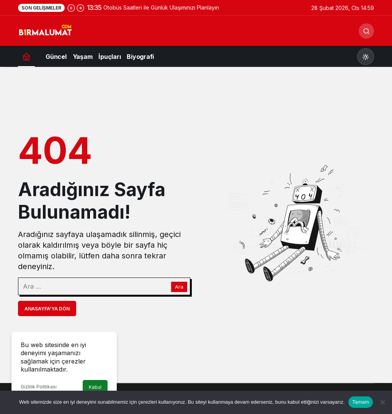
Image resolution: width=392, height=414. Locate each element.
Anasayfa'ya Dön (47, 309)
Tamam (360, 402)
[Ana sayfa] (26, 56)
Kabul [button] (95, 387)
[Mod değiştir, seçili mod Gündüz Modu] (365, 56)
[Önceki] (71, 7)
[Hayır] (382, 402)
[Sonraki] (80, 7)
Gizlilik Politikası (39, 387)
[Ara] (366, 31)
